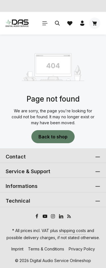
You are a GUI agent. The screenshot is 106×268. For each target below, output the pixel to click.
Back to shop (53, 137)
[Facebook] (37, 217)
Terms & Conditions (46, 248)
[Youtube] (46, 217)
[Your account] (82, 23)
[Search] (57, 23)
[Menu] (45, 23)
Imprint (17, 248)
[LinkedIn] (62, 217)
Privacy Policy (82, 248)
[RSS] (69, 217)
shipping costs (72, 230)
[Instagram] (54, 217)
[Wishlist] (69, 23)
